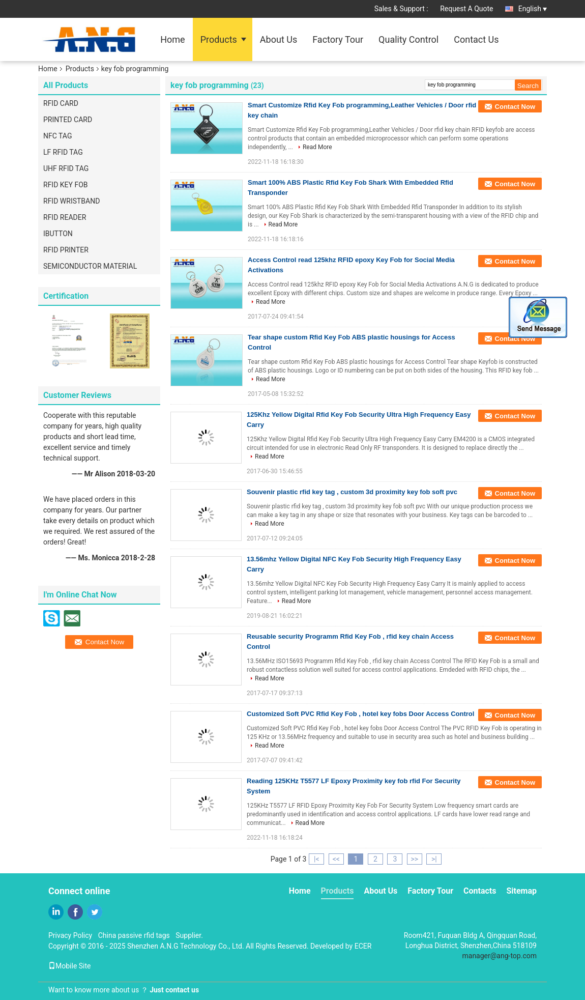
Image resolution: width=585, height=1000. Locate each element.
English (532, 9)
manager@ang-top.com (499, 956)
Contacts (479, 891)
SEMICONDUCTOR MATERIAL (90, 266)
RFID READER (64, 217)
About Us (278, 39)
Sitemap (521, 891)
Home (172, 39)
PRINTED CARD (67, 120)
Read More (317, 147)
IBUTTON (58, 234)
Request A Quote (466, 9)
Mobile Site (69, 966)
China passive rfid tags (134, 935)
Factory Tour (337, 39)
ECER (363, 946)
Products (218, 39)
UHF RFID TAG (66, 168)
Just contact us (174, 990)
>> (414, 859)
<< (336, 859)
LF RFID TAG (63, 152)
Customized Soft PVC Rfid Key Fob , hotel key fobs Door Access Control (360, 714)
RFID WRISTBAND (71, 201)
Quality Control (408, 39)
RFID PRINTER (66, 250)
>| (434, 859)
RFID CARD (60, 103)
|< (316, 859)
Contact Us (476, 39)
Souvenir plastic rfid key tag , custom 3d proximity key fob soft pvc (352, 492)
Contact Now (515, 106)
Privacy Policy (70, 935)
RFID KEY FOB (65, 185)
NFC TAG (57, 136)
